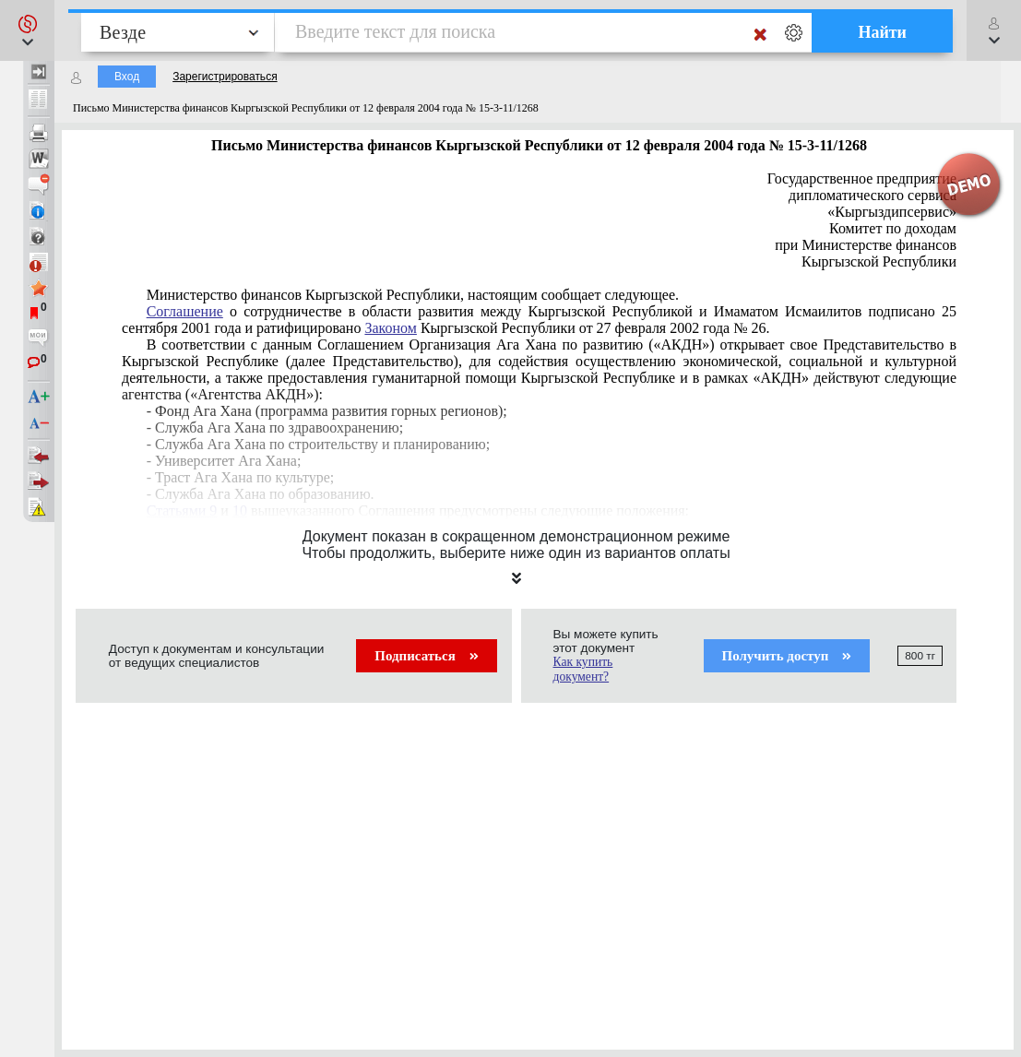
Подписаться (426, 655)
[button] (27, 30)
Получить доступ (787, 655)
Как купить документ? (583, 669)
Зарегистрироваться (224, 76)
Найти (882, 32)
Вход (126, 76)
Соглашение (185, 311)
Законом (390, 328)
